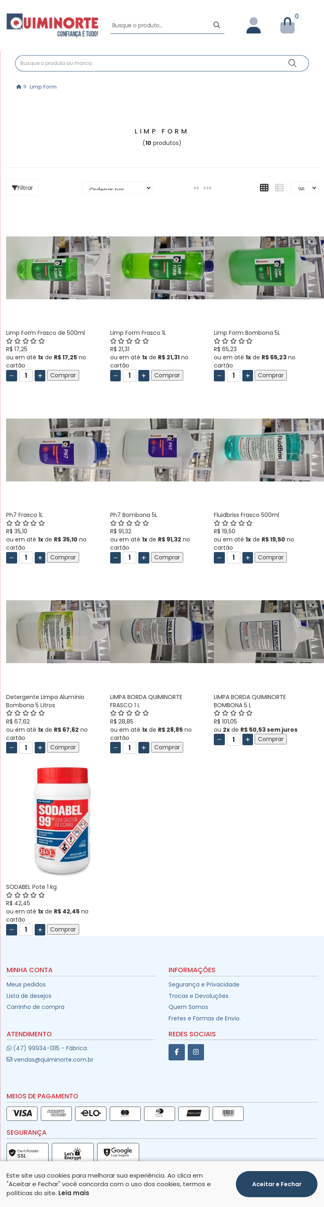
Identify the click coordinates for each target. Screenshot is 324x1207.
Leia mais (73, 1193)
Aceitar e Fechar (277, 1184)
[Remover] (11, 379)
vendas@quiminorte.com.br (50, 1064)
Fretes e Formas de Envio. (205, 1022)
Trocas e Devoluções (199, 1000)
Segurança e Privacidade (204, 988)
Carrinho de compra (35, 1011)
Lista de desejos (29, 1000)
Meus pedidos (26, 988)
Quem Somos (188, 1011)
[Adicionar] (40, 379)
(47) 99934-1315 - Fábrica (47, 1052)
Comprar (63, 379)
